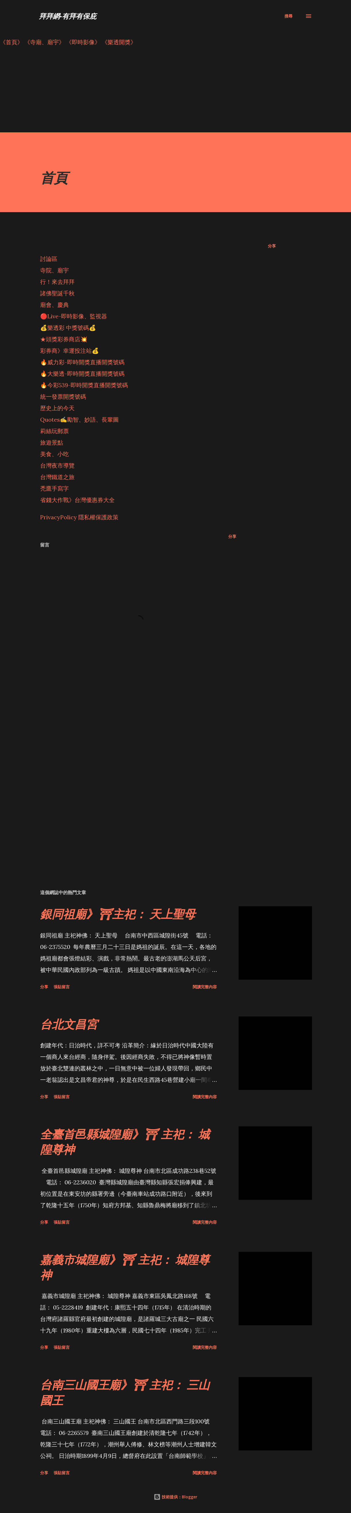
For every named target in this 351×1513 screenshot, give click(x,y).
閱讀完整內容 (205, 986)
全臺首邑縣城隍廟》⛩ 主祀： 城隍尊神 (125, 1141)
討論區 (48, 258)
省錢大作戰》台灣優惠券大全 (77, 499)
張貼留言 (62, 986)
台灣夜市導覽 (57, 465)
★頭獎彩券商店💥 (64, 339)
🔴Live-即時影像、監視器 (73, 316)
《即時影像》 (83, 42)
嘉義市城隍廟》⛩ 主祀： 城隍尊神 (125, 1267)
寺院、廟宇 (54, 270)
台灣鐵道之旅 (57, 477)
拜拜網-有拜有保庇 (67, 16)
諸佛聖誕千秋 (57, 293)
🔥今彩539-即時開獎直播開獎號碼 (84, 385)
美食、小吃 (54, 454)
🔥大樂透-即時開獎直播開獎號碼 (82, 373)
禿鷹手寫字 (54, 488)
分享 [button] (272, 246)
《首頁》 (11, 42)
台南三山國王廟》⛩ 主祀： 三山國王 (125, 1392)
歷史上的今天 (57, 408)
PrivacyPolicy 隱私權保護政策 (79, 517)
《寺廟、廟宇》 (44, 42)
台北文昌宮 (69, 1024)
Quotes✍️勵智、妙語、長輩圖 (79, 419)
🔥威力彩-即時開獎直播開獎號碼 (82, 362)
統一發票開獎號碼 (63, 396)
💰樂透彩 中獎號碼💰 (68, 327)
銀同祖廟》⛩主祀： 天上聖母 (117, 914)
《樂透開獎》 (119, 42)
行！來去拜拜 (57, 281)
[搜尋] (288, 16)
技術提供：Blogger (175, 1497)
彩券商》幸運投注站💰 (69, 350)
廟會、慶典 (54, 304)
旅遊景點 (51, 442)
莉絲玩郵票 (54, 431)
